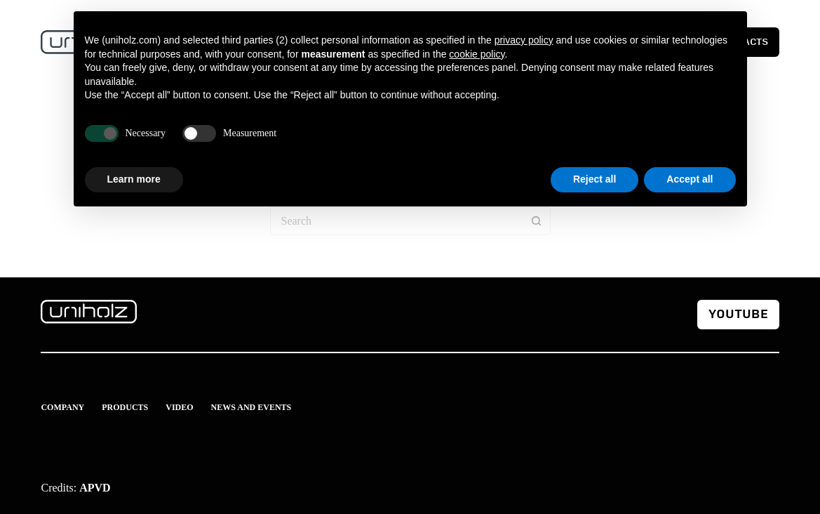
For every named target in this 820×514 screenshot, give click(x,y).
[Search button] (537, 221)
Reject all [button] (594, 179)
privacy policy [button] (524, 40)
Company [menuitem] (62, 407)
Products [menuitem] (125, 407)
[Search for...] (396, 221)
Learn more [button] (134, 179)
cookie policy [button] (476, 54)
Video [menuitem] (179, 407)
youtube (738, 314)
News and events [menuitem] (251, 407)
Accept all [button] (689, 179)
